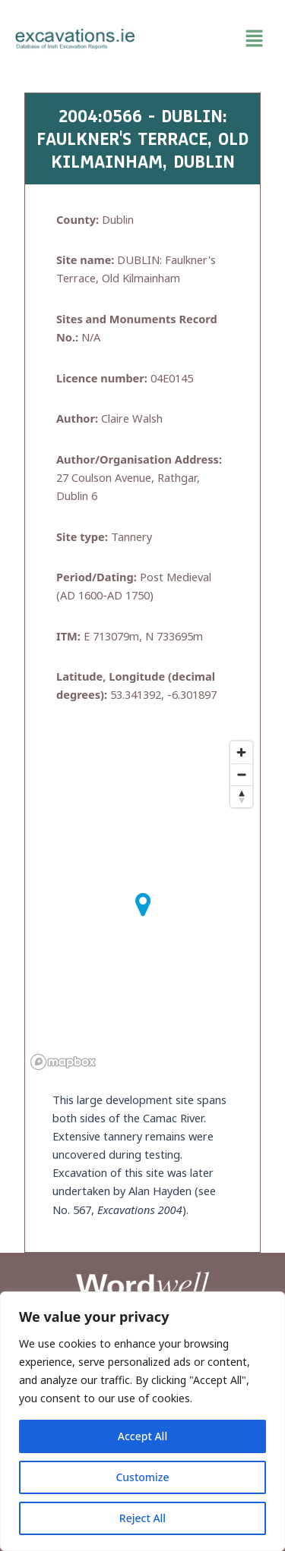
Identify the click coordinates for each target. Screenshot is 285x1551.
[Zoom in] (241, 752)
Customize (142, 1477)
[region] (142, 1421)
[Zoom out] (241, 774)
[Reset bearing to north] (241, 796)
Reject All (142, 1518)
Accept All (142, 1436)
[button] (210, 39)
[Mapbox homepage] (63, 1062)
